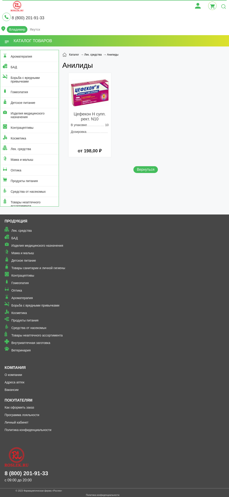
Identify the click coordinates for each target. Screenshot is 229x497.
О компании (13, 375)
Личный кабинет (16, 422)
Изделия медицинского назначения (27, 115)
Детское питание (23, 103)
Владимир (17, 29)
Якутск (35, 29)
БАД (14, 67)
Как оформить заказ (19, 407)
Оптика (16, 170)
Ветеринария (21, 350)
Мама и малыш (22, 159)
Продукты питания (24, 181)
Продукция (16, 221)
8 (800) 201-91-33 (28, 18)
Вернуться (145, 169)
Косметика (18, 138)
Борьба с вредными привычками (25, 79)
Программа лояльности (22, 415)
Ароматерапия (21, 56)
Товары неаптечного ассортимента (26, 204)
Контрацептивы (22, 127)
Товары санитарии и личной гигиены (38, 268)
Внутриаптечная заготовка (30, 343)
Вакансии (12, 390)
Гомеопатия (19, 92)
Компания (15, 368)
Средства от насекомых (28, 191)
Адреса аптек (14, 382)
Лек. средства (21, 149)
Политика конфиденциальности (28, 430)
